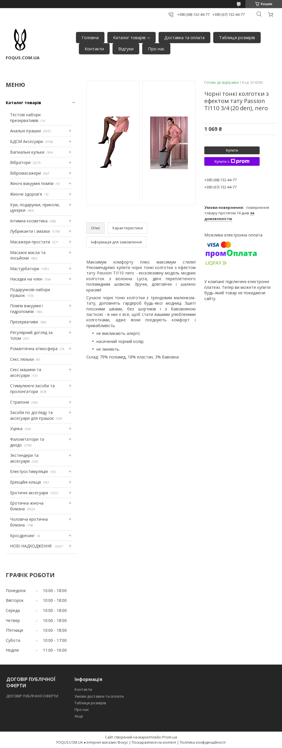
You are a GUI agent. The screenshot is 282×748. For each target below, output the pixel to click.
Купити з (231, 161)
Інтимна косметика (28, 221)
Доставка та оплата (184, 37)
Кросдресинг (22, 535)
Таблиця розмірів (237, 37)
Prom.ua (169, 737)
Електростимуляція (29, 471)
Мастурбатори (24, 268)
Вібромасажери (25, 173)
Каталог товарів (129, 37)
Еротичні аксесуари (29, 492)
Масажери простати (30, 242)
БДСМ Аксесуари (26, 141)
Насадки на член (26, 279)
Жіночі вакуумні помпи (32, 183)
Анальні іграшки (25, 130)
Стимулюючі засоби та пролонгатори (32, 388)
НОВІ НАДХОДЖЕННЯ (31, 546)
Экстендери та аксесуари (24, 458)
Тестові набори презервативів (25, 117)
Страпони (19, 402)
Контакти (94, 48)
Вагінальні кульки (27, 152)
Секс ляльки (22, 359)
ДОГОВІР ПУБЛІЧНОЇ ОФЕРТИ (32, 696)
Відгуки (126, 48)
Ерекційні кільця (25, 482)
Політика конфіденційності (203, 742)
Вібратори (20, 162)
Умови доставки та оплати (99, 696)
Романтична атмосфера (34, 348)
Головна (90, 37)
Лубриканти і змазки (30, 231)
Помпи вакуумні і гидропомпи (26, 308)
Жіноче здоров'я (26, 194)
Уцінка (16, 428)
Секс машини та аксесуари (25, 372)
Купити (232, 150)
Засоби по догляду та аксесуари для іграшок (32, 415)
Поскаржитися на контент (154, 742)
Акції (79, 716)
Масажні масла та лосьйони (27, 255)
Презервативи (24, 322)
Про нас (156, 48)
